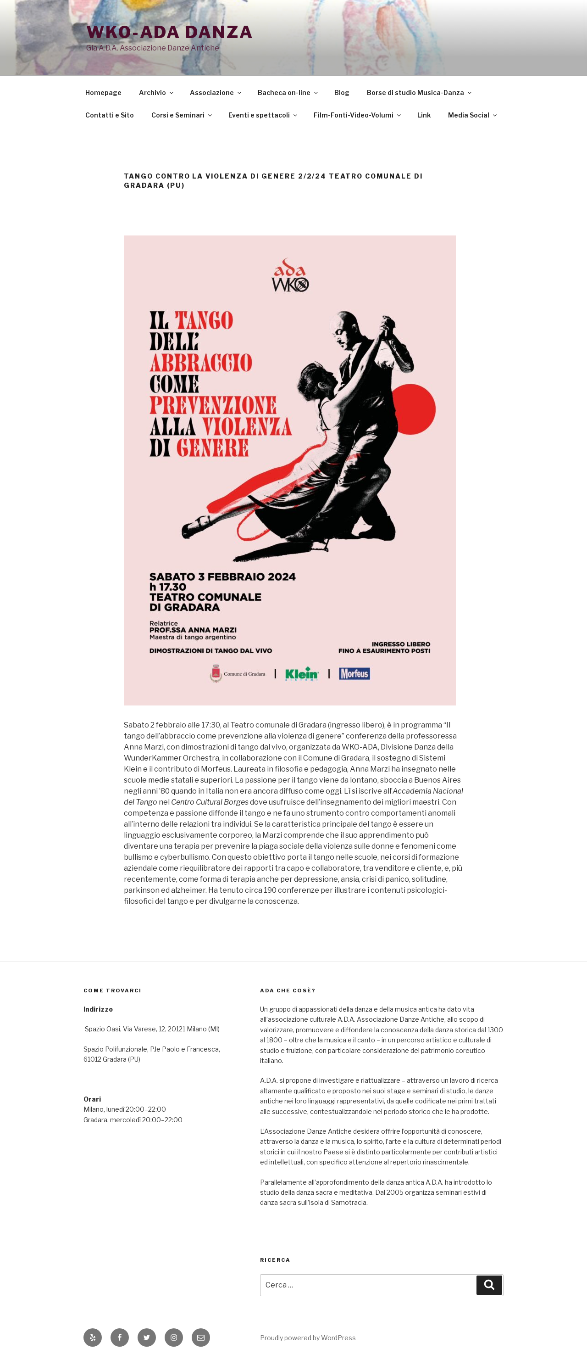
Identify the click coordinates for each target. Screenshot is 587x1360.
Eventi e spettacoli (263, 115)
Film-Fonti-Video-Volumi (358, 115)
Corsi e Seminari (182, 115)
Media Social (473, 115)
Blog (341, 92)
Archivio (157, 92)
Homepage (103, 92)
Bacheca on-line (288, 92)
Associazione (216, 92)
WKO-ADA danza (169, 32)
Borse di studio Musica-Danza (420, 92)
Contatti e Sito (109, 115)
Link (424, 115)
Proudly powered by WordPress (308, 1338)
